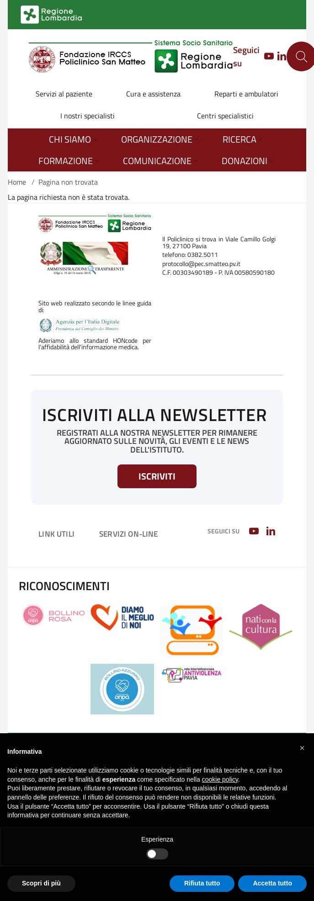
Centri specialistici (225, 115)
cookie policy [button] (220, 779)
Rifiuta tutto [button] (202, 883)
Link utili (56, 534)
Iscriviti (157, 476)
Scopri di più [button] (41, 883)
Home (17, 181)
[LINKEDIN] (282, 56)
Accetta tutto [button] (272, 883)
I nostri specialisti (87, 115)
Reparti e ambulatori (246, 93)
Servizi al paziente (64, 93)
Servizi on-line (128, 534)
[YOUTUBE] (267, 56)
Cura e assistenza (153, 93)
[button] (302, 748)
